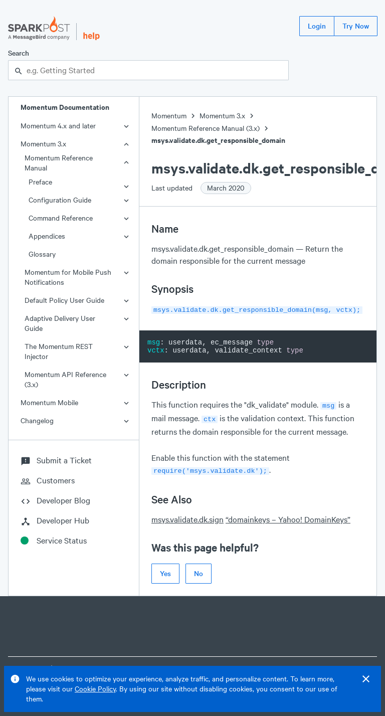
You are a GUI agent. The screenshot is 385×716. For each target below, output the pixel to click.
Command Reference (61, 218)
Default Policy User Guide (64, 300)
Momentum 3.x (43, 143)
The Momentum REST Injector (59, 351)
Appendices (47, 236)
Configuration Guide (60, 200)
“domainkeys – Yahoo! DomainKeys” (288, 515)
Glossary (42, 254)
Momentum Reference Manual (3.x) (205, 128)
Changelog (37, 420)
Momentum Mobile (49, 402)
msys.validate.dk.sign (187, 515)
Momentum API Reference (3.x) (65, 379)
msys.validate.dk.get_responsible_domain (218, 140)
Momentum (168, 115)
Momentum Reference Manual (59, 162)
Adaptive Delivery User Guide (60, 323)
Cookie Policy (95, 688)
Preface (40, 182)
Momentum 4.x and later (58, 125)
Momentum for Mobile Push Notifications (68, 277)
